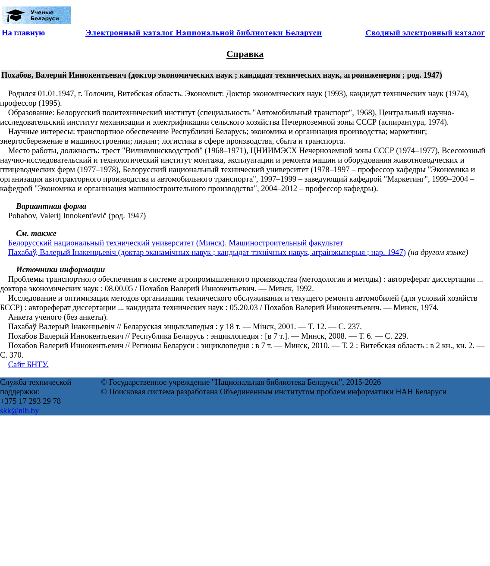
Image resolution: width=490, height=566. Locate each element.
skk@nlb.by (19, 410)
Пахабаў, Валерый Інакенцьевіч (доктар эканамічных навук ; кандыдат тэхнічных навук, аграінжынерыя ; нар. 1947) (207, 252)
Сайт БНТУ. (28, 364)
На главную (23, 32)
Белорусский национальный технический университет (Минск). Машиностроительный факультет (175, 242)
